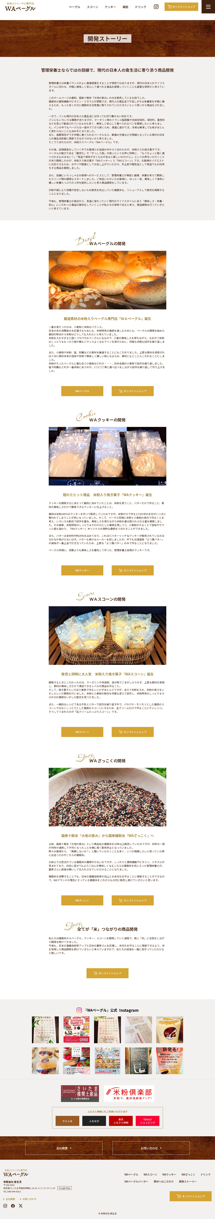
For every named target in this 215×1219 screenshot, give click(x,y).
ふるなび (94, 1121)
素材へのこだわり (164, 1181)
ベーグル (74, 7)
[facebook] (13, 1206)
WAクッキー (82, 570)
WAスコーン (82, 732)
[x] (21, 1206)
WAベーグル (82, 391)
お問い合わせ (149, 1148)
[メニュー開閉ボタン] (208, 6)
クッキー (110, 7)
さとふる (67, 1121)
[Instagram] (156, 6)
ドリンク (140, 7)
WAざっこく (82, 900)
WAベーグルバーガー (136, 1181)
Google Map (64, 1188)
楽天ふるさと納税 (120, 1121)
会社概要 (62, 1148)
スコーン (92, 7)
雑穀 (125, 7)
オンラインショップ (132, 391)
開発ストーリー (188, 1181)
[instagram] (5, 1206)
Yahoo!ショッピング (147, 1121)
